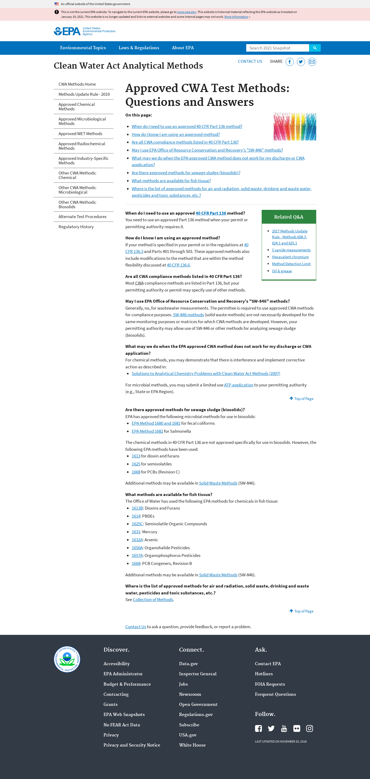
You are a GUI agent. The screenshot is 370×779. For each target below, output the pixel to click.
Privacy (111, 735)
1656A (137, 548)
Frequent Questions (275, 694)
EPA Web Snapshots (124, 715)
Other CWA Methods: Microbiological (77, 190)
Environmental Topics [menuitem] (83, 48)
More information (236, 17)
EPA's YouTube (284, 728)
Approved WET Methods (80, 133)
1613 (136, 456)
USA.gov (187, 735)
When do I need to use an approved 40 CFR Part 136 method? (187, 126)
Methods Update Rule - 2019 (84, 94)
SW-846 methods (188, 315)
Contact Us (250, 61)
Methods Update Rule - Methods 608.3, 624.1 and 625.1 (289, 236)
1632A (137, 540)
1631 (136, 532)
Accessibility (117, 664)
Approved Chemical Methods (77, 106)
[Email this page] (312, 62)
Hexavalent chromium (290, 256)
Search (315, 48)
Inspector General (197, 674)
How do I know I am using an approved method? (176, 134)
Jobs (183, 684)
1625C (137, 524)
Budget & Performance (127, 684)
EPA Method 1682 (147, 431)
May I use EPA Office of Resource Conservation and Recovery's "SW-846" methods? (207, 150)
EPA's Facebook (258, 728)
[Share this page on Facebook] (290, 62)
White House (192, 745)
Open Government (198, 704)
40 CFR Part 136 (211, 213)
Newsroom (190, 694)
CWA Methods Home (77, 84)
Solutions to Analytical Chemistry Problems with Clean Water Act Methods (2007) (206, 373)
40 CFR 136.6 (178, 265)
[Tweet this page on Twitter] (301, 62)
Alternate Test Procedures (82, 216)
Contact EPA (268, 664)
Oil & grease (282, 270)
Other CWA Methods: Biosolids (77, 204)
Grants (111, 704)
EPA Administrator (123, 674)
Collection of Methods (153, 599)
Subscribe (189, 725)
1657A (137, 555)
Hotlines (264, 674)
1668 (136, 472)
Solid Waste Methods (218, 483)
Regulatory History (76, 227)
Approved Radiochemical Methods (82, 146)
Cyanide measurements (291, 249)
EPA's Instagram (309, 728)
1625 (136, 464)
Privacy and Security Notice (132, 745)
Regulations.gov (196, 715)
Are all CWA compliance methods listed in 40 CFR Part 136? (185, 142)
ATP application (238, 385)
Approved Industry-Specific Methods (84, 160)
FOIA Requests (270, 684)
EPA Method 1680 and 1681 (156, 423)
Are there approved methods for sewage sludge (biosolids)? (186, 173)
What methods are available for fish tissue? (171, 181)
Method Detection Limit (291, 263)
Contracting (116, 694)
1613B (137, 508)
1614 (136, 516)
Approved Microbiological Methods (82, 121)
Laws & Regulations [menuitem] (139, 48)
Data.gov (188, 664)
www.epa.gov (186, 12)
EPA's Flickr (296, 728)
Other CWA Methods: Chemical (77, 175)
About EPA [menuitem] (183, 48)
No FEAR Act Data (122, 725)
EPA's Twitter (271, 728)
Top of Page (303, 398)
